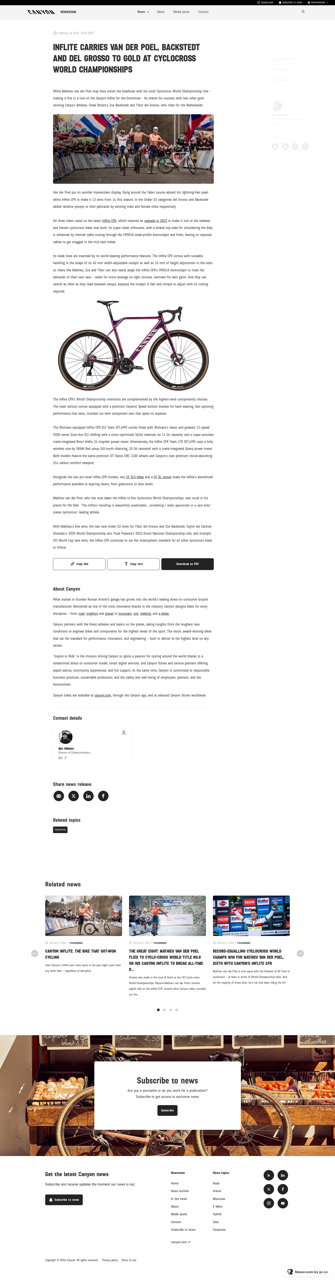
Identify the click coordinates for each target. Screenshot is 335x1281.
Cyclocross (60, 829)
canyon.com (267, 2)
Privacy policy (110, 1260)
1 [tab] (158, 1014)
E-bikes (217, 1206)
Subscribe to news (292, 2)
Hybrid (217, 1214)
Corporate (219, 1229)
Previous (34, 957)
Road (216, 1183)
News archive (180, 1191)
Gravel (217, 1191)
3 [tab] (170, 1014)
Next (300, 957)
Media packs (181, 12)
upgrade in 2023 (155, 222)
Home (175, 1183)
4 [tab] (176, 1014)
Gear (216, 1222)
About (161, 12)
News (141, 12)
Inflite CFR (109, 222)
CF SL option (162, 478)
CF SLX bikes (135, 478)
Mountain (219, 1199)
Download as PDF (187, 564)
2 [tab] (164, 1014)
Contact (203, 12)
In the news (179, 1199)
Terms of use (128, 1260)
